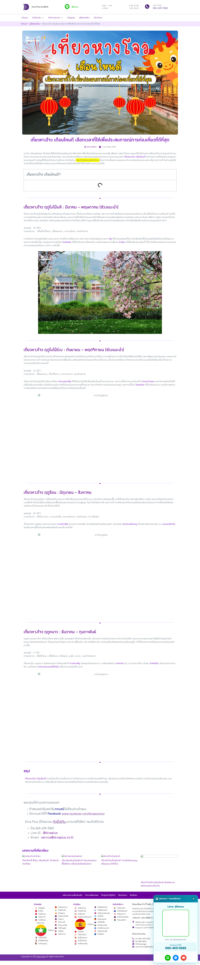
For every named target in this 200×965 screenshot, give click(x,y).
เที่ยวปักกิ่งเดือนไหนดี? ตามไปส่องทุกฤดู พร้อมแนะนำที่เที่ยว (119, 862)
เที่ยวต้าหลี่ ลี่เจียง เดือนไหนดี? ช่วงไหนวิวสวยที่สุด (40, 862)
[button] (38, 17)
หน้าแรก (24, 23)
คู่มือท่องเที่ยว (35, 23)
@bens (75, 7)
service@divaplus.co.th (57, 837)
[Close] (194, 899)
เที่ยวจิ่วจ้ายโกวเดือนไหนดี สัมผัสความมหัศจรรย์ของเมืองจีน (158, 884)
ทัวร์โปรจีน (59, 821)
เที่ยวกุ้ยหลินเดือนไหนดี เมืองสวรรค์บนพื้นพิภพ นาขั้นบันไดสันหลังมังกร (79, 862)
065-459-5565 (160, 8)
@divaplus (50, 832)
